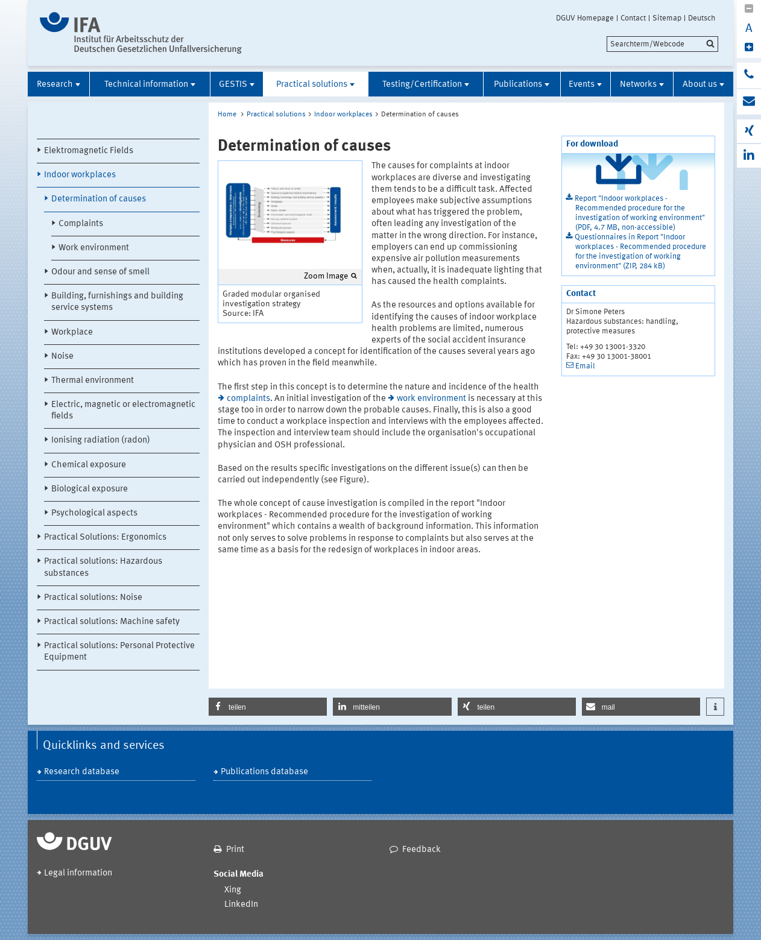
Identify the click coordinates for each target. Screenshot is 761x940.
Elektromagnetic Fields (88, 151)
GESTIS (233, 84)
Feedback (421, 849)
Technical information (146, 84)
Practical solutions (311, 84)
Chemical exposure (88, 465)
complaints (248, 398)
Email (585, 366)
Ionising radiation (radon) (100, 440)
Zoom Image (326, 276)
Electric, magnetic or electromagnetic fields (123, 410)
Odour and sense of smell (100, 272)
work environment (431, 398)
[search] (662, 44)
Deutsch (701, 18)
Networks (638, 84)
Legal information (78, 873)
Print (235, 849)
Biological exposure (89, 489)
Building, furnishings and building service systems (117, 302)
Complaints (80, 224)
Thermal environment (92, 380)
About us (700, 84)
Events (582, 84)
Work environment (93, 248)
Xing (232, 890)
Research (55, 84)
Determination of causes (98, 199)
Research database (81, 772)
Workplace (72, 332)
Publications (518, 84)
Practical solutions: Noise (93, 597)
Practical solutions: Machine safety (112, 621)
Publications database (264, 772)
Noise (62, 356)
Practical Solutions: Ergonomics (105, 537)
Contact (633, 18)
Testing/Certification (422, 84)
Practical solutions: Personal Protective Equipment (119, 652)
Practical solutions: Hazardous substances (103, 567)
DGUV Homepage (585, 18)
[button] (268, 707)
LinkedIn (241, 904)
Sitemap (666, 18)
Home (227, 114)
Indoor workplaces (80, 175)
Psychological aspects (94, 513)
